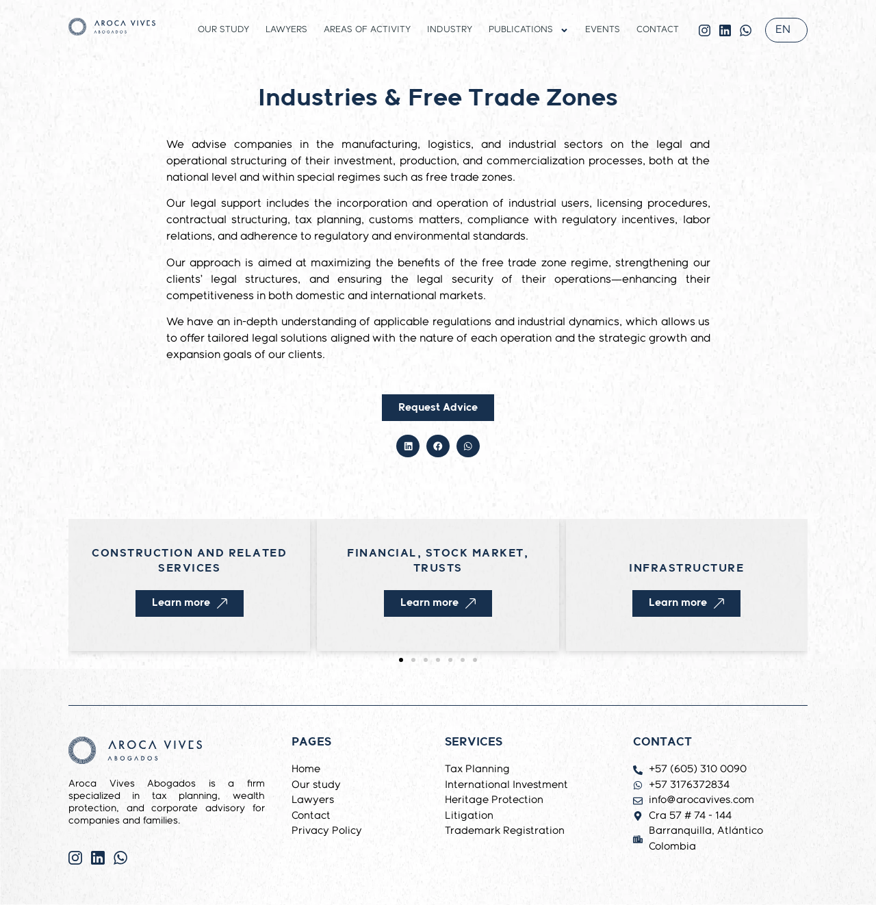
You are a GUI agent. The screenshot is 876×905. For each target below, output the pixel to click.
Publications (529, 30)
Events (602, 29)
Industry (449, 29)
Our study (223, 29)
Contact (657, 29)
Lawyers (286, 29)
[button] (408, 446)
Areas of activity (367, 29)
